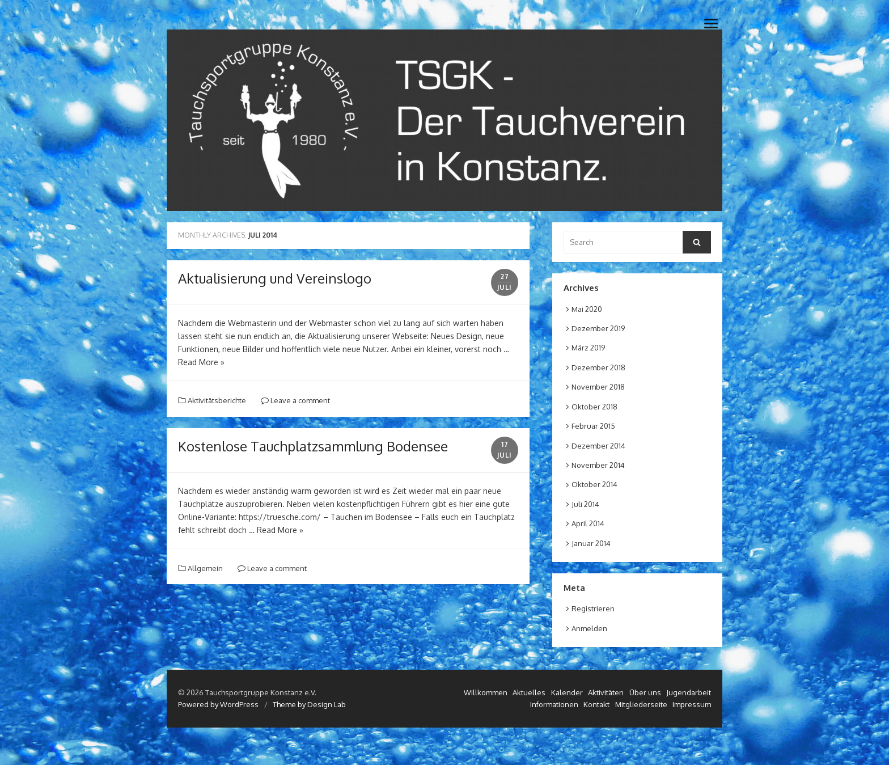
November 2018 (598, 386)
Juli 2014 (585, 504)
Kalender (567, 692)
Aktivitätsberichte (217, 400)
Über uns (645, 692)
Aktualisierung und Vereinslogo (274, 278)
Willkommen (485, 692)
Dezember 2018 (598, 367)
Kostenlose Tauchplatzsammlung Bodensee (313, 446)
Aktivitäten (606, 692)
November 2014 (598, 465)
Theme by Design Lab (309, 704)
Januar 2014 (591, 543)
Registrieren (593, 608)
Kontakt (596, 704)
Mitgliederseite (641, 704)
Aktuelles (529, 692)
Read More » (201, 362)
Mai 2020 (587, 309)
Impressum (691, 704)
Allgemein (205, 568)
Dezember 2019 (598, 328)
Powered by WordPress (218, 704)
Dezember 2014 (598, 445)
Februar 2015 (593, 425)
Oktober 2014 (594, 484)
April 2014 (588, 523)
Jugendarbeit (688, 692)
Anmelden (589, 628)
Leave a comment (295, 400)
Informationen (554, 704)
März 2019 (588, 347)
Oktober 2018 (594, 406)
